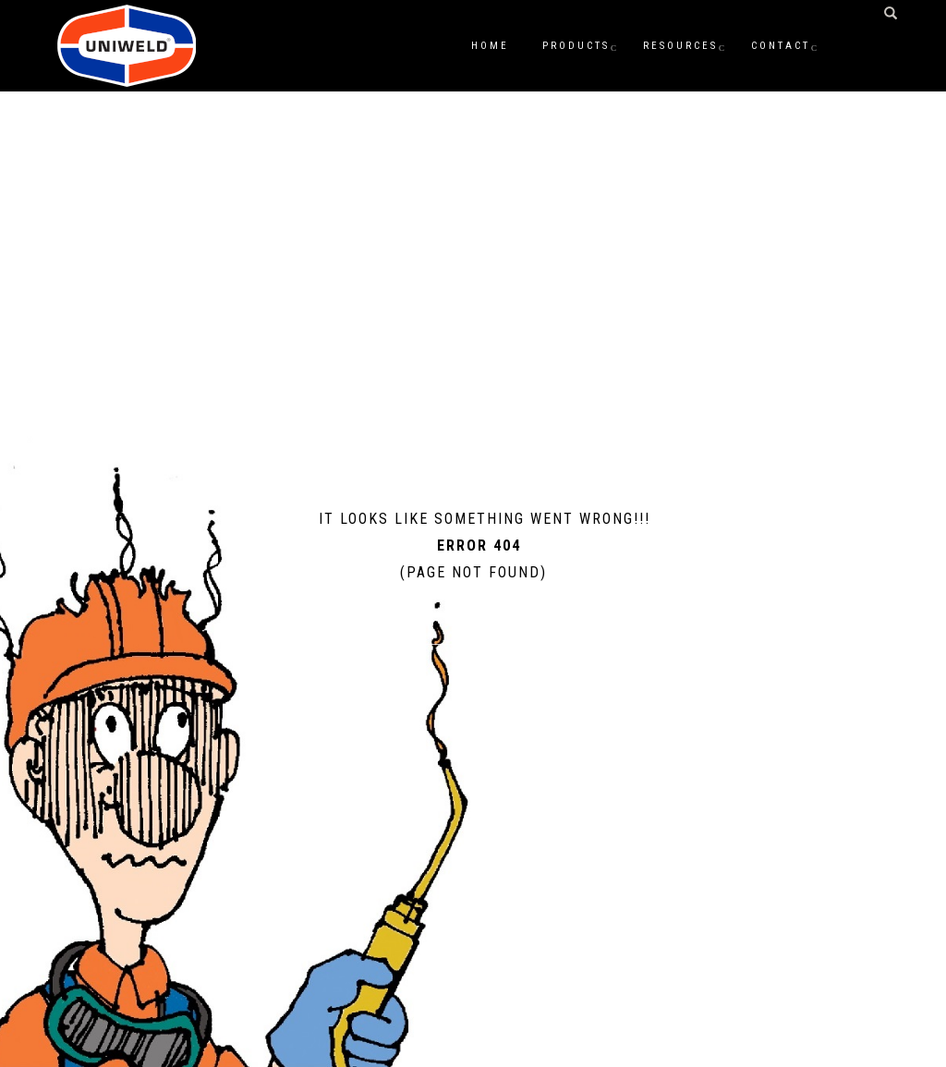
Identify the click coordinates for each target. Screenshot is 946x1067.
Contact (780, 46)
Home (490, 46)
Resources (680, 46)
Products (576, 46)
